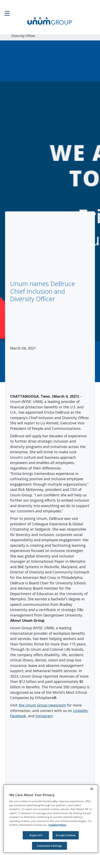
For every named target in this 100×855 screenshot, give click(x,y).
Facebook (18, 715)
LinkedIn (80, 710)
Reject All (36, 835)
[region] (50, 818)
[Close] (91, 788)
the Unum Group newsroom (42, 705)
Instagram (44, 715)
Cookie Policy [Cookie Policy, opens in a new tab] (57, 825)
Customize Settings (49, 846)
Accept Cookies (66, 835)
